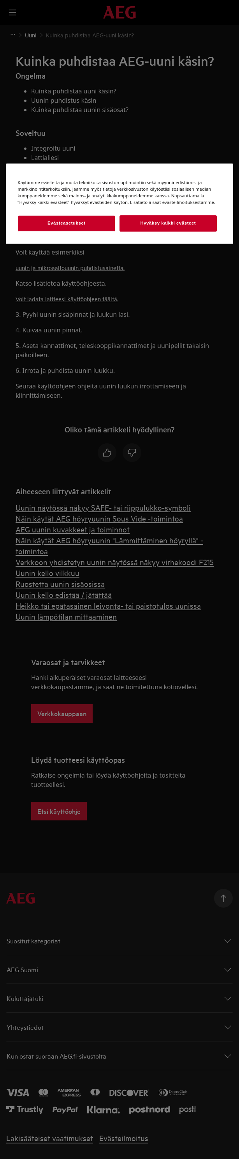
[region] (119, 203)
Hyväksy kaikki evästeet (168, 223)
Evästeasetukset (66, 223)
